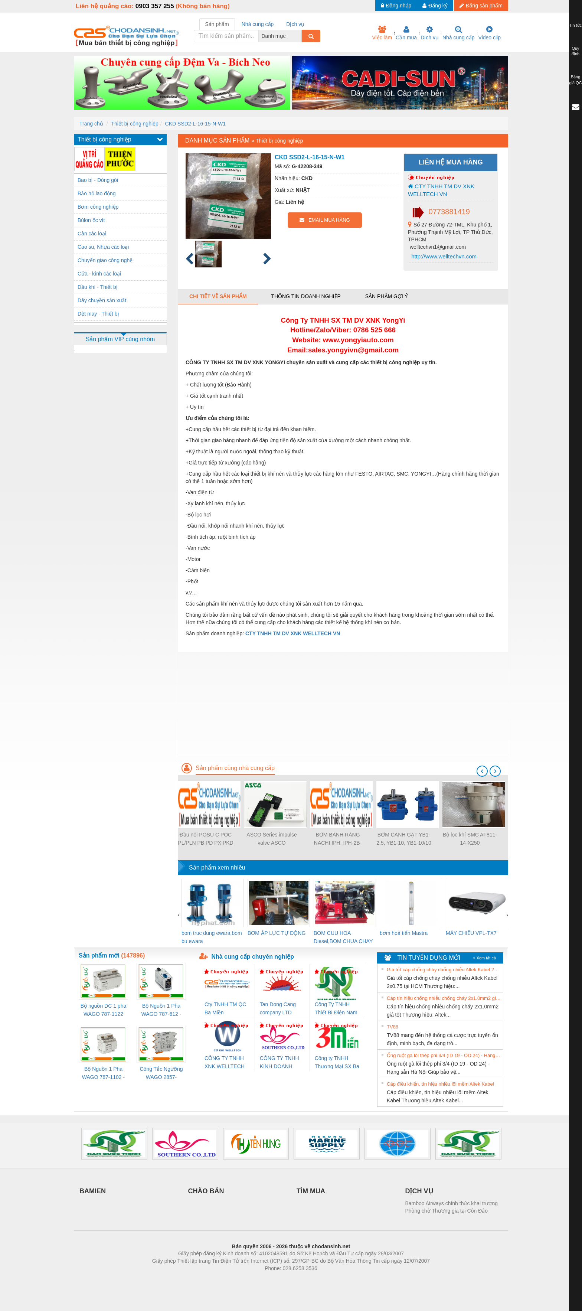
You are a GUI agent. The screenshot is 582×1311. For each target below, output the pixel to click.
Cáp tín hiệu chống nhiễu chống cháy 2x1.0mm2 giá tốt (444, 998)
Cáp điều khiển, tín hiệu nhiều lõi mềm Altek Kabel (440, 1084)
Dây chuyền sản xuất (102, 300)
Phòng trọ (243, 1279)
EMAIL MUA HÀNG (325, 220)
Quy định (575, 51)
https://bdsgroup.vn (281, 1279)
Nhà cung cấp (458, 33)
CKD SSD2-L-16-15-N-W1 (195, 124)
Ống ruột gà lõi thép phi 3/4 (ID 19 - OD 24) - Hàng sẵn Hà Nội (444, 1055)
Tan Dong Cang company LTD (278, 1008)
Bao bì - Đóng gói (98, 180)
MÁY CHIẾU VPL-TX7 (471, 933)
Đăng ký (434, 6)
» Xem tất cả (484, 958)
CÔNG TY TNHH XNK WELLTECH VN (225, 1062)
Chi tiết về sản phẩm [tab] (218, 296)
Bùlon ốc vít (91, 220)
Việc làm (382, 33)
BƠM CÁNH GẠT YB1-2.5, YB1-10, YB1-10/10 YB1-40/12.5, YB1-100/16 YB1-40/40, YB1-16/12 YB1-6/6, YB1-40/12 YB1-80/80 (403, 839)
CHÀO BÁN (206, 1191)
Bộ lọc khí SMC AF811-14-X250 (470, 839)
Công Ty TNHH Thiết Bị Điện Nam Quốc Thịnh (336, 1009)
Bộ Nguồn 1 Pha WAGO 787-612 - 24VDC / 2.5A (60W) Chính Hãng (161, 1010)
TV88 (392, 1027)
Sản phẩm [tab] (217, 24)
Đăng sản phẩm (481, 6)
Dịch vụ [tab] (295, 24)
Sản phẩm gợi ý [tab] (386, 296)
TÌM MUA (311, 1191)
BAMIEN (92, 1191)
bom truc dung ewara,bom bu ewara (212, 937)
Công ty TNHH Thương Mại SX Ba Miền (337, 1062)
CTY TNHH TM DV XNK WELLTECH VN (441, 190)
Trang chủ (91, 124)
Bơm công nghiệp (98, 207)
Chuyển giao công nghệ (105, 260)
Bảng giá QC (575, 80)
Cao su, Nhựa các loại (103, 247)
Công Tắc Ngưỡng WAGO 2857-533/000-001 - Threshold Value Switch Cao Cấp (161, 1073)
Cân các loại (92, 234)
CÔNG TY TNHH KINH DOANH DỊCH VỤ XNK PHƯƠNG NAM (279, 1062)
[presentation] (482, 771)
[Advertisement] (343, 704)
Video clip (489, 33)
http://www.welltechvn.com (443, 256)
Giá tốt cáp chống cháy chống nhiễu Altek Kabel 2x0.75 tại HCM (444, 969)
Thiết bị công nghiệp (134, 124)
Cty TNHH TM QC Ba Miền (225, 1008)
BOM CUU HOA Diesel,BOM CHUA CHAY (343, 937)
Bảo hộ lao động (97, 193)
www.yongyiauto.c (353, 340)
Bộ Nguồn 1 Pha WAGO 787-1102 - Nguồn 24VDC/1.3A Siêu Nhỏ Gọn (103, 1073)
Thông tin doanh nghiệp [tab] (305, 296)
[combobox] (299, 36)
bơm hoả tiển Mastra (404, 933)
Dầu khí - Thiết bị (98, 287)
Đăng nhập (396, 6)
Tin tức (575, 25)
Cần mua (406, 33)
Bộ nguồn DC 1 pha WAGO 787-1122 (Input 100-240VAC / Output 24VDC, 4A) (103, 1010)
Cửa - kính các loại (99, 274)
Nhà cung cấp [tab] (258, 24)
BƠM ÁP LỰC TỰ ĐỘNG (276, 933)
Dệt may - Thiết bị (98, 314)
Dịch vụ (430, 33)
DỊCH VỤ (419, 1191)
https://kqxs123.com (326, 1279)
